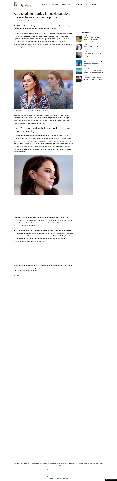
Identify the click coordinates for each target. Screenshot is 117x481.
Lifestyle (63, 4)
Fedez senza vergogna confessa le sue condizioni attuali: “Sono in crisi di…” (93, 79)
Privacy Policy (58, 478)
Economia (44, 4)
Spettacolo (78, 4)
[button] (101, 4)
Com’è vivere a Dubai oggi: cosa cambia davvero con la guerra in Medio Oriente (92, 55)
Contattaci (68, 469)
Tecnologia (94, 4)
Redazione (51, 478)
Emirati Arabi (54, 4)
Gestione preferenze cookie (111, 479)
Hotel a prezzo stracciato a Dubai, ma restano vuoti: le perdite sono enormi (93, 63)
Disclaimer (65, 478)
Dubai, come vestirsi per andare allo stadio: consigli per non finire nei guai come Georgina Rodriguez (93, 39)
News (70, 4)
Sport (86, 4)
